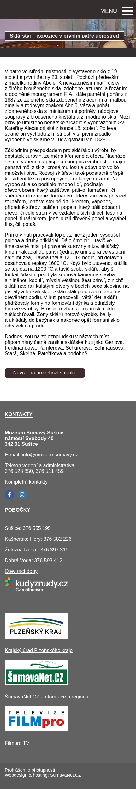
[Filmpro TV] (36, 729)
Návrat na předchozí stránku (45, 372)
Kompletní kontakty (26, 482)
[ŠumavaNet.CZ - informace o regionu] (36, 683)
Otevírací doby (21, 571)
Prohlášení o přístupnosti (30, 770)
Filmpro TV (17, 743)
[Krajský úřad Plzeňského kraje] (36, 636)
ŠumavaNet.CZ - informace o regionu (46, 696)
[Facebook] (9, 494)
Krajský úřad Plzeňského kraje (39, 650)
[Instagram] (22, 494)
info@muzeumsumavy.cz (50, 454)
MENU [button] (116, 11)
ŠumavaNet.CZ (65, 775)
